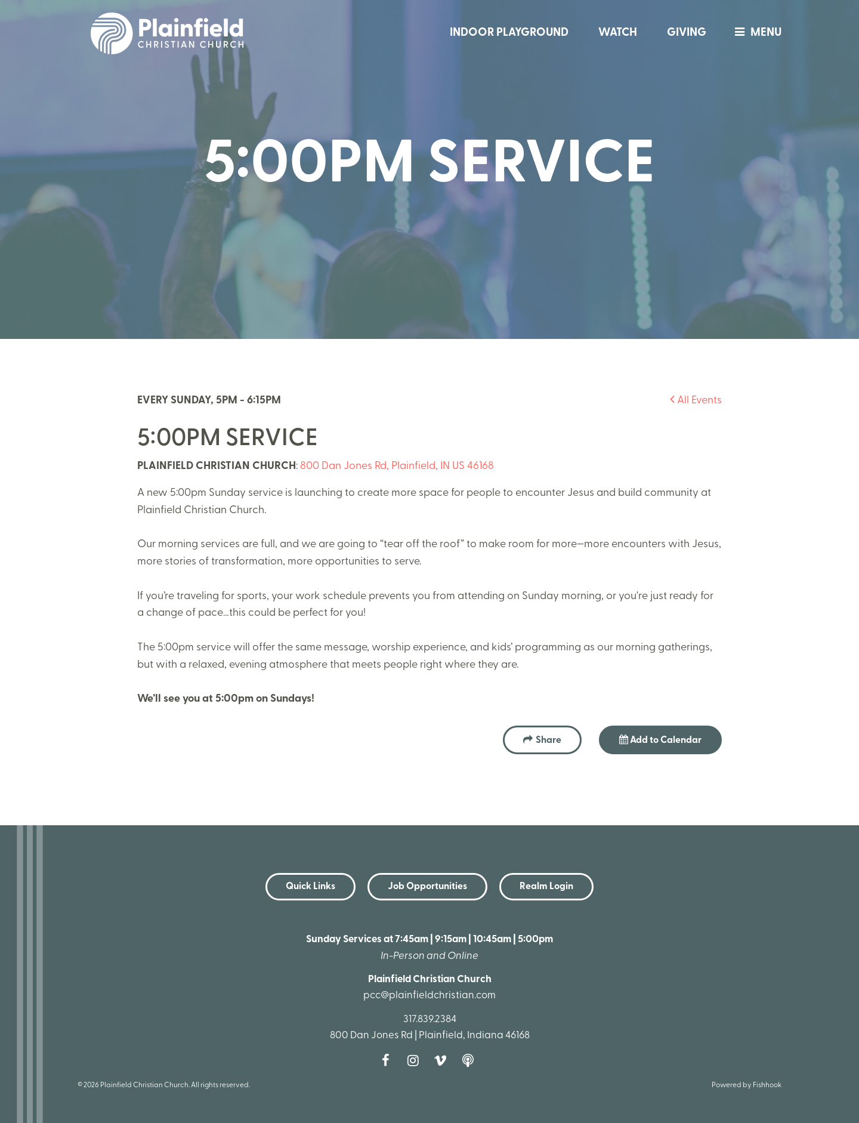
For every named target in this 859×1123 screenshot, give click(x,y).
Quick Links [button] (310, 886)
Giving (686, 33)
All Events (696, 400)
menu (755, 33)
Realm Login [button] (546, 886)
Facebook (388, 1060)
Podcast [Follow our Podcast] (470, 1060)
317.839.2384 (429, 1019)
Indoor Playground (509, 33)
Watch (617, 33)
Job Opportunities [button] (427, 886)
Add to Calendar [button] (660, 740)
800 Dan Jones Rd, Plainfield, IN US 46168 (397, 466)
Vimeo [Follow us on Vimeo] (443, 1060)
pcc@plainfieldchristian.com (429, 996)
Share (548, 740)
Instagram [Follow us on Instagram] (416, 1060)
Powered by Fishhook (746, 1085)
